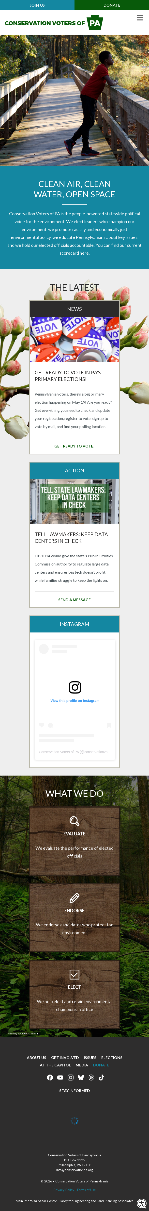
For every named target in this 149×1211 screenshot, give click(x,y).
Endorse (74, 910)
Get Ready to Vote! (74, 446)
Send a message (74, 599)
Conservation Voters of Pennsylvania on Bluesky (81, 1077)
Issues (90, 1057)
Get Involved (65, 1057)
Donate (112, 5)
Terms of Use (86, 1190)
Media (82, 1064)
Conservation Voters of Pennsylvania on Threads (91, 1077)
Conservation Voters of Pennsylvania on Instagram (70, 1077)
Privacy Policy (63, 1190)
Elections (111, 1057)
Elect (74, 987)
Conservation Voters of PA (59, 752)
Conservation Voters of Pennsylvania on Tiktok (101, 1077)
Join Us (37, 5)
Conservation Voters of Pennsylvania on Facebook (50, 1077)
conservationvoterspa (100, 752)
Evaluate (74, 833)
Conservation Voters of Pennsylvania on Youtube (60, 1077)
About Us (36, 1057)
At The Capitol (55, 1064)
